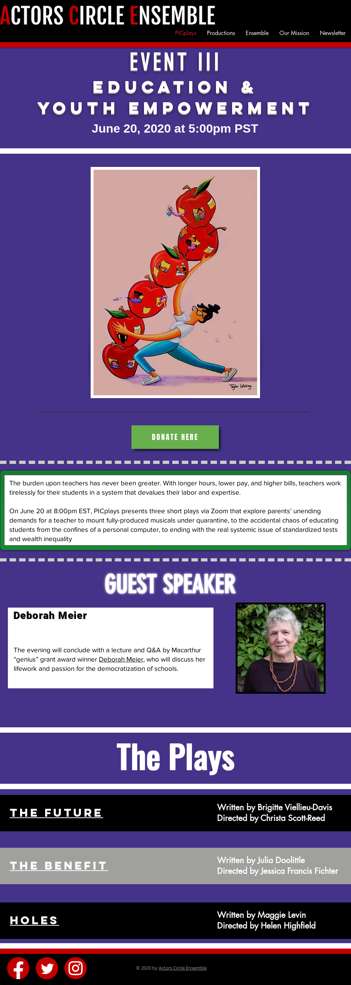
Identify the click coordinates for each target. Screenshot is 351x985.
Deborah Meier (121, 659)
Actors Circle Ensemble (183, 968)
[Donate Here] (175, 437)
